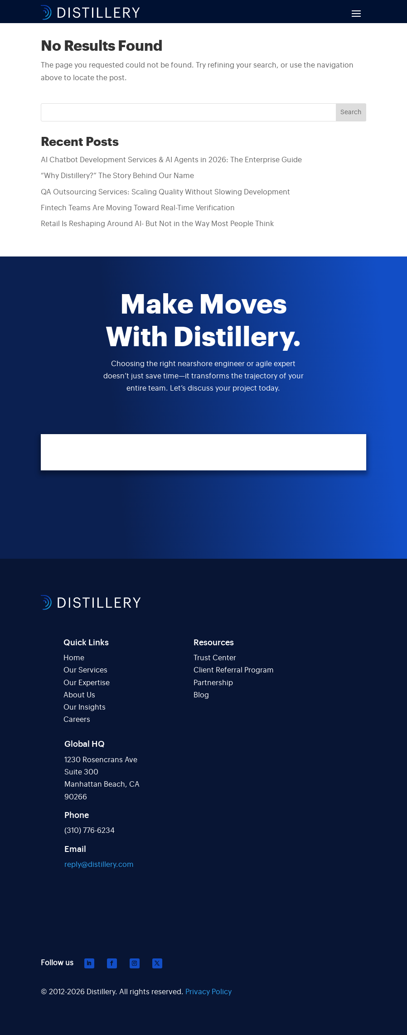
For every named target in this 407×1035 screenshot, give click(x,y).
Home (73, 658)
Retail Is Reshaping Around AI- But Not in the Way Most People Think (157, 223)
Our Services (85, 670)
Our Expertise (86, 683)
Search (350, 112)
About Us (79, 695)
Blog (201, 695)
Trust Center (215, 658)
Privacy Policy (208, 992)
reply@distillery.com (99, 864)
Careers (76, 719)
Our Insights (84, 707)
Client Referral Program (234, 670)
